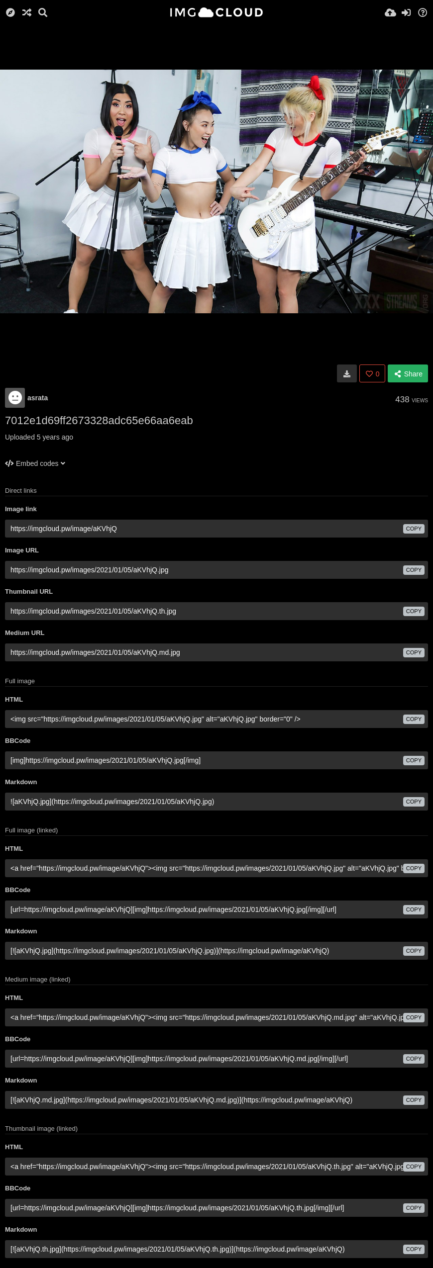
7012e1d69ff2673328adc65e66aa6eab (99, 420)
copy (414, 529)
